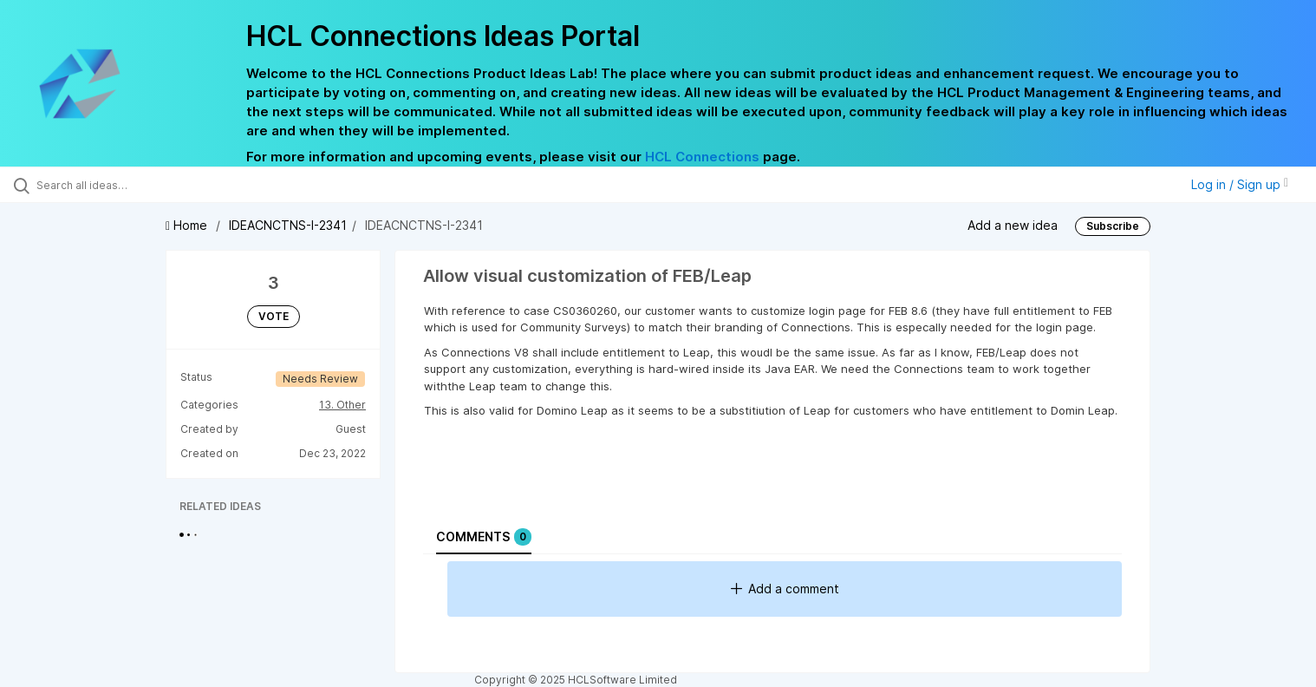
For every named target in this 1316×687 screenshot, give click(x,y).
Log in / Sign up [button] (1239, 184)
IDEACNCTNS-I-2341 (288, 225)
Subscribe (1112, 225)
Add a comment (785, 588)
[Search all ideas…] (153, 184)
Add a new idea (1012, 225)
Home (188, 225)
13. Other (342, 404)
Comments (483, 537)
